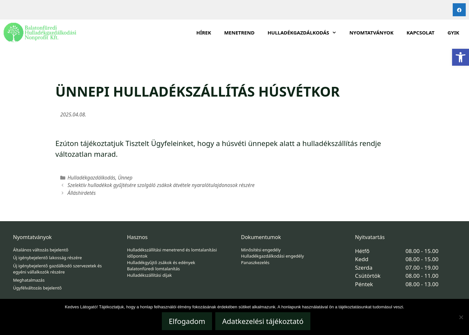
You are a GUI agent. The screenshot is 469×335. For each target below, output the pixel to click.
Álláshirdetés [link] (81, 193)
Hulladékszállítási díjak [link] (149, 275)
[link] (460, 57)
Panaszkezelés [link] (255, 262)
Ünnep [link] (125, 177)
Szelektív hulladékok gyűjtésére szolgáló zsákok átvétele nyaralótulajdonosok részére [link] (161, 185)
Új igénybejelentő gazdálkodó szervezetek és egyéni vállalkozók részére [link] (57, 269)
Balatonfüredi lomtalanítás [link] (153, 269)
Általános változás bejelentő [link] (40, 250)
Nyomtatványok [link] (371, 32)
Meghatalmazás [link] (29, 280)
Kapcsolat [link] (420, 32)
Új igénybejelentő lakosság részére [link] (47, 258)
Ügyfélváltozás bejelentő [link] (37, 288)
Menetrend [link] (239, 32)
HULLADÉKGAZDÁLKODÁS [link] (305, 32)
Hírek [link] (203, 32)
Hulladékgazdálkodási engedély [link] (272, 256)
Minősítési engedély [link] (261, 250)
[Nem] (461, 317)
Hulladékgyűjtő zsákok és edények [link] (161, 262)
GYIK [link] (453, 32)
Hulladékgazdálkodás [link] (91, 177)
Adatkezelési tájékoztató (263, 321)
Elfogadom (187, 321)
